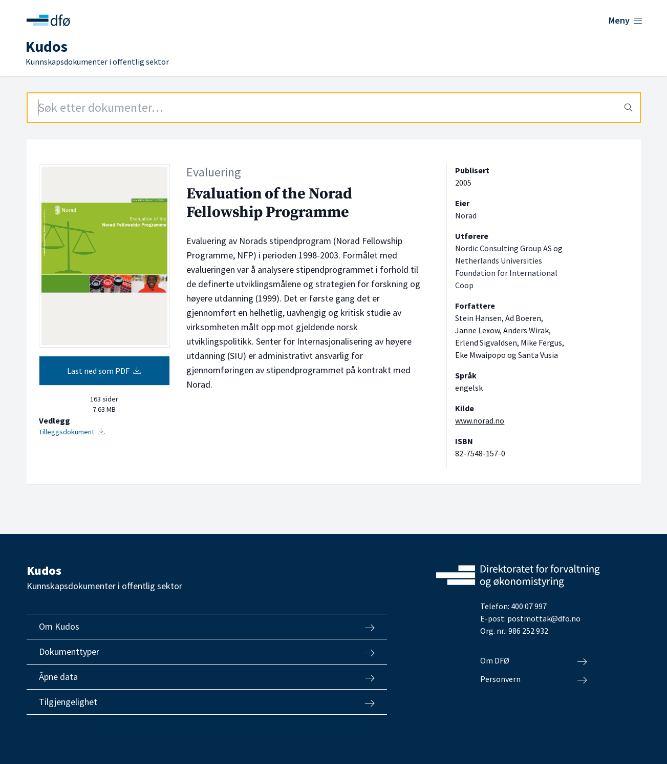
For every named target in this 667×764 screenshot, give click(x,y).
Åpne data (207, 677)
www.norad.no (479, 420)
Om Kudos (207, 626)
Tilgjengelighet (207, 702)
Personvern (533, 679)
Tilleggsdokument (72, 431)
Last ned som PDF (104, 371)
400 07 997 (529, 606)
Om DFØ (533, 661)
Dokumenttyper (207, 652)
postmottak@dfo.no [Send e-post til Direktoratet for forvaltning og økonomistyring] (543, 618)
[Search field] (334, 107)
